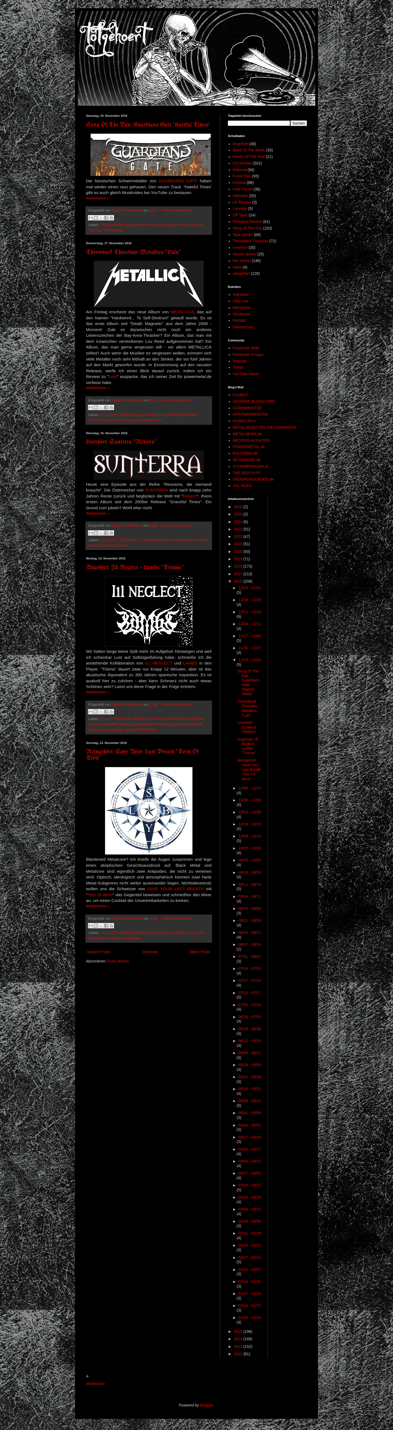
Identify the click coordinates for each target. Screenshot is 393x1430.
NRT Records (197, 540)
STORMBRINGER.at (250, 466)
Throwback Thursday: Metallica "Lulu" (133, 252)
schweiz (112, 938)
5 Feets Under (120, 719)
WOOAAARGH (145, 730)
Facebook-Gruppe (248, 354)
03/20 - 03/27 (249, 1185)
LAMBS (190, 663)
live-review (242, 260)
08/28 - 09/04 (249, 908)
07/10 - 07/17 (249, 993)
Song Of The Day (247, 228)
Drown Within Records (115, 724)
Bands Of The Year (249, 156)
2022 (238, 536)
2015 (238, 1331)
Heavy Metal (165, 225)
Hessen (183, 225)
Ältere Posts (200, 952)
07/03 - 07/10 (249, 1005)
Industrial (178, 540)
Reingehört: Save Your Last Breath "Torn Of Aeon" (249, 769)
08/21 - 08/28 (249, 920)
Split (128, 730)
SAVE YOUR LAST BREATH (176, 888)
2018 (238, 566)
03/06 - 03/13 (249, 1209)
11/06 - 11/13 (249, 788)
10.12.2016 (108, 933)
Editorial (240, 170)
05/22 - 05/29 (249, 1077)
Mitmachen (242, 307)
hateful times (144, 225)
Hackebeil (190, 724)
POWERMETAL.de (249, 447)
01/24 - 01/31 (249, 1281)
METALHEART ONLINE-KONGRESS (264, 427)
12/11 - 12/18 (249, 612)
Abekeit (139, 719)
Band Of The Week (249, 150)
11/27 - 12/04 (249, 636)
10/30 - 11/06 (249, 800)
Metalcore (161, 933)
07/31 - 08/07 (249, 956)
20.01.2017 (108, 540)
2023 (238, 529)
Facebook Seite (246, 348)
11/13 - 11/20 (249, 660)
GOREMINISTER (247, 408)
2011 (104, 415)
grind (177, 724)
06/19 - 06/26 (249, 1029)
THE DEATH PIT (247, 473)
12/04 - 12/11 (249, 624)
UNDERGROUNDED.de (253, 479)
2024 (238, 522)
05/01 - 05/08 (249, 1113)
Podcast (240, 361)
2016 (104, 225)
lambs (106, 730)
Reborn (189, 496)
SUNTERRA (156, 490)
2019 (238, 559)
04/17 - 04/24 (249, 1137)
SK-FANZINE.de (247, 460)
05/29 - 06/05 (249, 1065)
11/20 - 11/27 (249, 648)
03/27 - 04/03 (249, 1173)
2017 (123, 540)
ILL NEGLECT (158, 663)
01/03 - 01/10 (249, 1317)
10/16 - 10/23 (249, 824)
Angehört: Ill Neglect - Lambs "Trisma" (135, 568)
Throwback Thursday (117, 420)
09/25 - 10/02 (249, 860)
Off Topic (240, 215)
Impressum (95, 1383)
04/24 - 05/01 (249, 1125)
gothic (165, 540)
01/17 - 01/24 (249, 1293)
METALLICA (182, 311)
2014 (238, 1339)
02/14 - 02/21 (249, 1245)
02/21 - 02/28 (249, 1233)
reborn (93, 545)
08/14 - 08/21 (249, 932)
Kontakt (239, 320)
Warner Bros (151, 420)
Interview (240, 195)
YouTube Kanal (246, 374)
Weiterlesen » (97, 198)
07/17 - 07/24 (249, 980)
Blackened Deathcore (135, 933)
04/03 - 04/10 (249, 1161)
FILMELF (241, 395)
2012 (238, 1354)
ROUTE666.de (245, 453)
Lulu (113, 376)
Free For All (242, 189)
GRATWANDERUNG (251, 414)
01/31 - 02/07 (249, 1269)
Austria (134, 540)
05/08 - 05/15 (249, 1101)
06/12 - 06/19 (249, 1041)
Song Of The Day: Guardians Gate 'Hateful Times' (148, 125)
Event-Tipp (242, 176)
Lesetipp (240, 208)
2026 (238, 507)
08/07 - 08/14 (249, 944)
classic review (129, 415)
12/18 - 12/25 (249, 600)
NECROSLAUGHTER (251, 440)
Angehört (197, 719)
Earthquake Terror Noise (152, 724)
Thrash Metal (113, 230)
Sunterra (106, 545)
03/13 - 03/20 (249, 1197)
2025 (238, 514)
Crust (92, 724)
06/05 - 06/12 (249, 1053)
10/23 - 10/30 (249, 812)
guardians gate (121, 225)
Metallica (174, 415)
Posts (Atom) (118, 961)
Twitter (238, 367)
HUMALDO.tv (244, 421)
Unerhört (122, 545)
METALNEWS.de (247, 434)
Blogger (206, 1405)
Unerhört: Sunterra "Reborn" (121, 442)
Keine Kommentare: (177, 210)
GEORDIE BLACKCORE (254, 401)
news (237, 267)
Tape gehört (243, 235)
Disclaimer (242, 314)
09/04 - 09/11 (249, 896)
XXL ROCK (242, 486)
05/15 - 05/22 (249, 1089)
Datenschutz (243, 327)
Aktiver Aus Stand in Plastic (167, 719)
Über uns (240, 301)
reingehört (179, 933)
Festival (239, 182)
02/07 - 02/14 (249, 1257)
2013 (238, 1346)
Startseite (150, 952)
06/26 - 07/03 (249, 1017)
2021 (238, 544)
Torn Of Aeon (99, 894)
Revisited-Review (247, 221)
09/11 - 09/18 (249, 884)
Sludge (117, 730)
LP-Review (242, 202)
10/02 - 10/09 (249, 848)
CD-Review (150, 540)
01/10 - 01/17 (249, 1305)
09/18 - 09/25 (249, 872)
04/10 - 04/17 (249, 1149)
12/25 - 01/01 (249, 588)
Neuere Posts (99, 952)
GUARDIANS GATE (178, 180)
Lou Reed (149, 415)
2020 (238, 551)
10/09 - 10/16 (249, 836)
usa (137, 420)
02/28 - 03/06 (249, 1221)
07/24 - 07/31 (249, 968)
